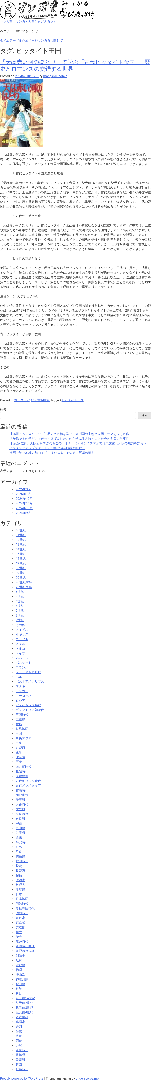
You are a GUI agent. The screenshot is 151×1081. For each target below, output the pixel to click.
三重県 (20, 719)
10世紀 (21, 530)
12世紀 (21, 540)
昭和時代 (22, 913)
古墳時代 (22, 790)
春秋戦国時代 (25, 908)
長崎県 (20, 1055)
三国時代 (22, 715)
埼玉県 (20, 800)
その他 (20, 625)
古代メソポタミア (28, 785)
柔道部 (20, 927)
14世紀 (21, 549)
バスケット (23, 663)
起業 (19, 1031)
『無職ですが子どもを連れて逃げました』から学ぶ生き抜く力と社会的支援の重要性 (69, 438)
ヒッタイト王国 (73, 400)
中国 (19, 733)
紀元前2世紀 (24, 1003)
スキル (20, 644)
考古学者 (22, 1017)
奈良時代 (22, 814)
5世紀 (20, 601)
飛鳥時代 (22, 1069)
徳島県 (20, 856)
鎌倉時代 (22, 1050)
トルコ (20, 648)
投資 (19, 866)
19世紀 (21, 573)
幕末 (19, 837)
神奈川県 (22, 979)
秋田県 (20, 984)
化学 (19, 752)
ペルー (20, 677)
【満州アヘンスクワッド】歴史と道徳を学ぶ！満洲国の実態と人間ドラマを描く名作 (69, 434)
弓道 (19, 852)
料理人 (20, 885)
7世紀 (20, 611)
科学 (19, 989)
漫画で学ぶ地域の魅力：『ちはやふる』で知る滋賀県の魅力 (51, 453)
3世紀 (20, 592)
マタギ (20, 686)
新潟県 (20, 889)
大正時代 (22, 804)
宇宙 (19, 823)
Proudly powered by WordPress (22, 1078)
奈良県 (20, 818)
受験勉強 (22, 776)
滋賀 (19, 960)
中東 (19, 743)
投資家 (20, 870)
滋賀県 (20, 965)
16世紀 (21, 559)
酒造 (19, 1041)
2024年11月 (24, 503)
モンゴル (22, 691)
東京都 (20, 922)
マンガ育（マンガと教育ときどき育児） (28, 21)
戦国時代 (22, 861)
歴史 (19, 937)
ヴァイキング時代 (28, 705)
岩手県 (20, 833)
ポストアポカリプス (30, 681)
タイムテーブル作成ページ (19, 40)
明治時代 (22, 904)
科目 (19, 993)
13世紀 (21, 544)
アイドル (22, 629)
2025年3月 (23, 489)
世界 (19, 724)
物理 (19, 970)
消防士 (20, 956)
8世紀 (20, 615)
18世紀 (21, 568)
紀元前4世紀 (24, 1012)
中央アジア (23, 738)
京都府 (20, 748)
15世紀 (21, 554)
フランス (22, 667)
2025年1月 (23, 494)
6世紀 (20, 606)
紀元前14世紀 (40, 400)
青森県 (20, 1060)
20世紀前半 (24, 582)
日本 (19, 894)
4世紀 (20, 596)
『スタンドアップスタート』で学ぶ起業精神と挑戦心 (47, 448)
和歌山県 (22, 795)
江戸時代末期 (25, 951)
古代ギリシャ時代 (28, 781)
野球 (19, 1045)
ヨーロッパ (22, 400)
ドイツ (20, 653)
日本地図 (22, 899)
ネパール (22, 658)
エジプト (22, 639)
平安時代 (22, 842)
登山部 (20, 974)
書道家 (20, 918)
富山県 (20, 828)
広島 (19, 847)
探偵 (19, 875)
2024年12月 (24, 499)
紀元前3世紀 (24, 1008)
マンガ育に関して (50, 40)
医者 (19, 762)
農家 (19, 1036)
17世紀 (21, 563)
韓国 (19, 1064)
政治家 (20, 880)
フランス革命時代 (28, 672)
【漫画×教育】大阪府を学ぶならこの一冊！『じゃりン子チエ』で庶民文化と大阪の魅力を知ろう (77, 443)
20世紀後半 (24, 587)
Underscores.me (87, 1078)
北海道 (20, 757)
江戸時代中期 (25, 946)
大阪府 (20, 809)
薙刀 (19, 1026)
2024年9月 (23, 513)
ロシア (20, 700)
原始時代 (22, 771)
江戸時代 (22, 941)
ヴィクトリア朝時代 (30, 710)
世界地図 (22, 729)
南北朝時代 (23, 767)
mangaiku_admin (55, 76)
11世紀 (21, 535)
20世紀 (21, 577)
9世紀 (20, 620)
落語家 (20, 1022)
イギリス (22, 634)
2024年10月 (24, 508)
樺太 (19, 932)
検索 (3, 410)
